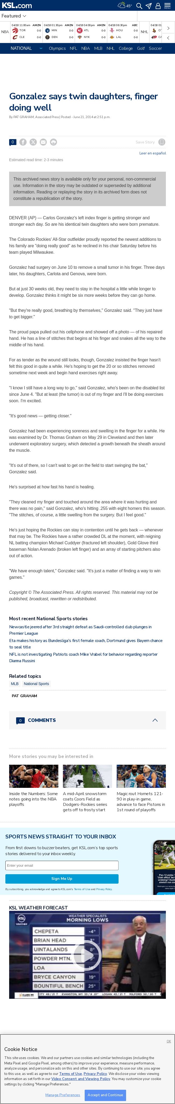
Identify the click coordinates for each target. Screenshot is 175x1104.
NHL (111, 48)
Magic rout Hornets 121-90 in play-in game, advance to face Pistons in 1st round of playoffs (141, 802)
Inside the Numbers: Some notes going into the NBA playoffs (33, 799)
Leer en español (153, 153)
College (126, 48)
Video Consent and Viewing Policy (80, 1079)
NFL (73, 48)
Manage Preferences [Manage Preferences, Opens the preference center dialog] (62, 1095)
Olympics (57, 48)
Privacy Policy (104, 889)
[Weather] (124, 5)
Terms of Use (82, 889)
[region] (87, 1069)
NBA (85, 48)
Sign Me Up (61, 878)
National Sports (36, 684)
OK (169, 1041)
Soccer (155, 48)
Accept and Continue (105, 1095)
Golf (141, 48)
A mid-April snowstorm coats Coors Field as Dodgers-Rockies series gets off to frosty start (85, 802)
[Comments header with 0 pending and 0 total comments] (87, 720)
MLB (98, 48)
